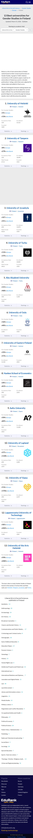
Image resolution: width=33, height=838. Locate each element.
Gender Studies (26, 8)
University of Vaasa (16, 477)
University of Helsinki (16, 103)
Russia (20, 781)
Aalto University (16, 408)
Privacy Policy (21, 837)
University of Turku (16, 243)
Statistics (8, 131)
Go (30, 30)
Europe (14, 10)
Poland (20, 784)
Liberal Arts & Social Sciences (11, 8)
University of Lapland (17, 443)
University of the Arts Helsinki (16, 546)
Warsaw (3, 787)
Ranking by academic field (16, 26)
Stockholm (4, 781)
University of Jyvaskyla (16, 208)
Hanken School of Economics (16, 373)
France (20, 795)
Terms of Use (11, 837)
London (3, 795)
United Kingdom (23, 792)
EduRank (24, 21)
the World (10, 116)
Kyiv (2, 789)
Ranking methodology (9, 830)
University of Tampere (16, 138)
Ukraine (20, 789)
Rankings (25, 131)
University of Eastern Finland (16, 343)
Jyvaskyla (22, 587)
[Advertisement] (16, 52)
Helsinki (9, 587)
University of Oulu (16, 312)
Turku (29, 587)
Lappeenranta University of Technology (16, 513)
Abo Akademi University (16, 277)
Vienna (3, 792)
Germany (20, 787)
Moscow (4, 784)
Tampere (15, 587)
